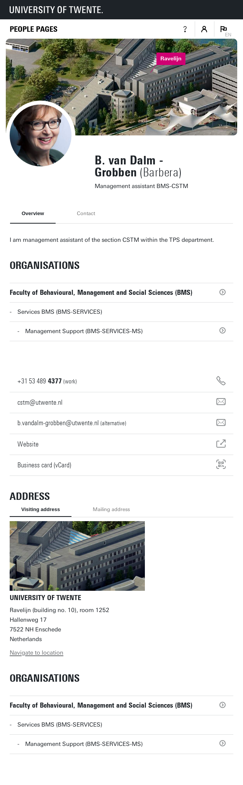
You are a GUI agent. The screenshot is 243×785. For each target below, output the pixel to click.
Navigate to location (36, 652)
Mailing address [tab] (111, 509)
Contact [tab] (86, 213)
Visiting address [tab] (40, 509)
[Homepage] (34, 29)
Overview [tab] (33, 213)
